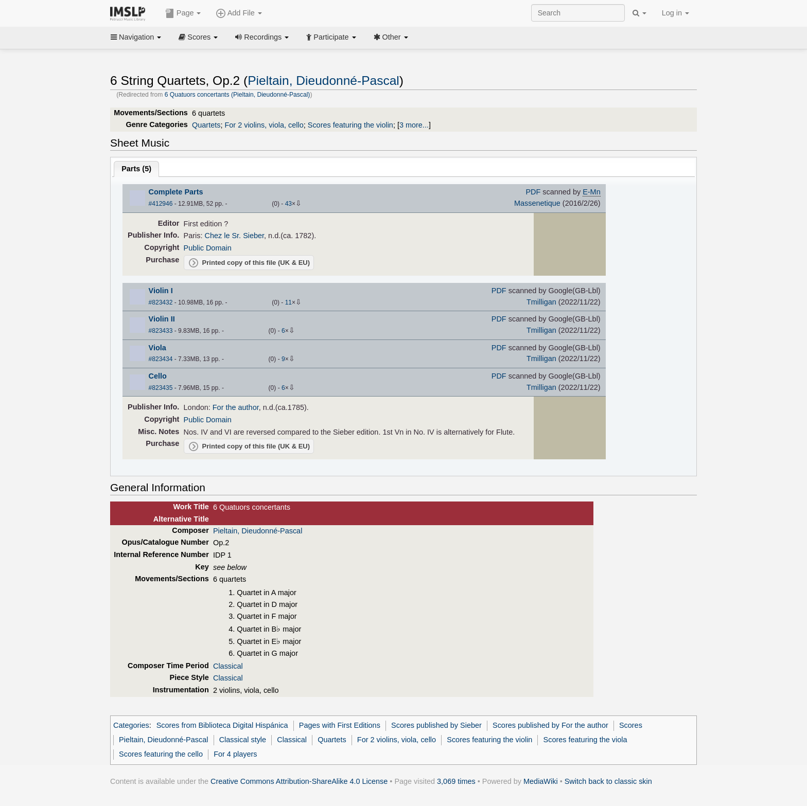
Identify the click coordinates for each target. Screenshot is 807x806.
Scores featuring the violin (350, 125)
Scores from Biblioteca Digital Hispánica (222, 725)
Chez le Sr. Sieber (235, 235)
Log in (675, 13)
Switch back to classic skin (608, 781)
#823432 (161, 302)
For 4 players (235, 754)
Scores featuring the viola (585, 740)
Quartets (206, 125)
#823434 (161, 359)
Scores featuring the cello (161, 754)
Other (391, 37)
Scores (198, 37)
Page (183, 13)
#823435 (161, 387)
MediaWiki (540, 781)
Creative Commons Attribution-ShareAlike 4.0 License (299, 781)
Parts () (136, 169)
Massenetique (537, 203)
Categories (131, 725)
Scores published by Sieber (436, 725)
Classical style (242, 740)
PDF (532, 192)
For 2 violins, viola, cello (263, 125)
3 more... (414, 125)
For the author (236, 407)
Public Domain (208, 248)
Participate (331, 37)
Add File (238, 13)
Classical (228, 666)
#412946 (161, 203)
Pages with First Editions (339, 725)
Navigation (136, 37)
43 (288, 203)
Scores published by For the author (550, 725)
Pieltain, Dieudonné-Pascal (323, 80)
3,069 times (456, 781)
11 (288, 302)
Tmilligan (541, 302)
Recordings (262, 37)
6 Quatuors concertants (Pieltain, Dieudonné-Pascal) (237, 94)
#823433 (161, 330)
